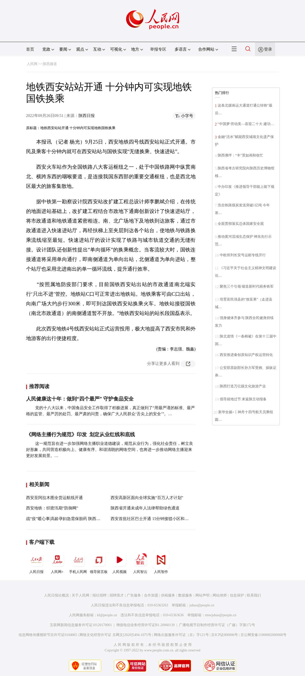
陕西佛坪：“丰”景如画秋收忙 (240, 155)
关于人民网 (80, 595)
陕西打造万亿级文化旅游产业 (243, 386)
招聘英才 (117, 595)
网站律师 (220, 595)
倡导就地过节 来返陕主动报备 (243, 399)
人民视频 (119, 562)
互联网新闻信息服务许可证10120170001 (81, 625)
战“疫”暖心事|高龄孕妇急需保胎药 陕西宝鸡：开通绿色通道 (79, 518)
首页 (30, 49)
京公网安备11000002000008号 (263, 635)
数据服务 (185, 595)
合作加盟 (151, 595)
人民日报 (36, 562)
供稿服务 (168, 595)
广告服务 (134, 595)
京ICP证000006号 (224, 635)
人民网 (32, 64)
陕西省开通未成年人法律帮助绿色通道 (145, 508)
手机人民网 (78, 562)
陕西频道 (50, 64)
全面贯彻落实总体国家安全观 (241, 224)
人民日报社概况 (56, 595)
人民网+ (57, 562)
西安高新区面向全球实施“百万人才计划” (147, 497)
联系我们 (254, 595)
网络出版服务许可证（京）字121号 (181, 635)
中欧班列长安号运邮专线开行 (243, 255)
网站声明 (202, 595)
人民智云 (140, 562)
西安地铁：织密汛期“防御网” (52, 508)
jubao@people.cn (201, 605)
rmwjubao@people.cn (220, 615)
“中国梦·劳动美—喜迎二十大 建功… (246, 124)
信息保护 (237, 595)
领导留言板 (99, 562)
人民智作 (161, 562)
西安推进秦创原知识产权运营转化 (246, 355)
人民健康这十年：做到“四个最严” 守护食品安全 (80, 399)
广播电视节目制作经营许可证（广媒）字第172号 (217, 625)
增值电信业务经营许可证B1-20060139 (145, 625)
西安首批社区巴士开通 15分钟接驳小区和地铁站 (154, 518)
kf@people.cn (107, 615)
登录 (268, 49)
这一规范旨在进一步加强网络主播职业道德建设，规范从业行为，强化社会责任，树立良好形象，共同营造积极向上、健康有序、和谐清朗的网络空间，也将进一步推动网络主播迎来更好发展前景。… (109, 449)
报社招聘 (99, 595)
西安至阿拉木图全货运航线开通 (54, 497)
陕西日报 (86, 115)
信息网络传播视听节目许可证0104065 (47, 635)
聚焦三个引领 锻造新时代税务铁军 (247, 286)
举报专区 (158, 49)
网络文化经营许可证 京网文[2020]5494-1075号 (115, 635)
